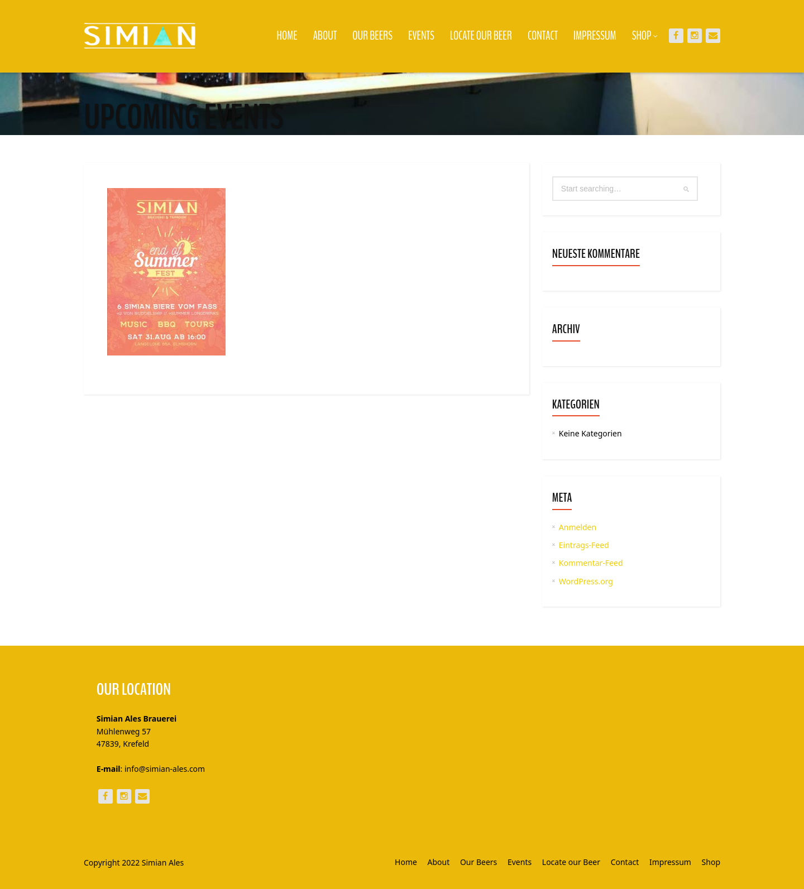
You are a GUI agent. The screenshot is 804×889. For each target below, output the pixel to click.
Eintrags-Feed (584, 545)
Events (421, 36)
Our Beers (372, 36)
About (325, 36)
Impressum (594, 36)
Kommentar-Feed (591, 563)
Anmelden (577, 527)
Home (287, 36)
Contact (543, 36)
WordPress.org (586, 581)
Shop (645, 36)
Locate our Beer (481, 36)
